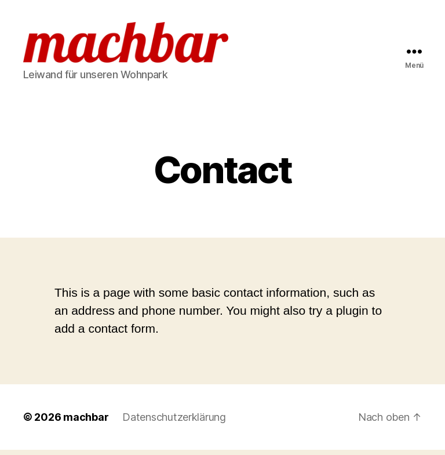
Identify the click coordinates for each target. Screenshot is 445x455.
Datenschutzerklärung (174, 422)
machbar (85, 422)
